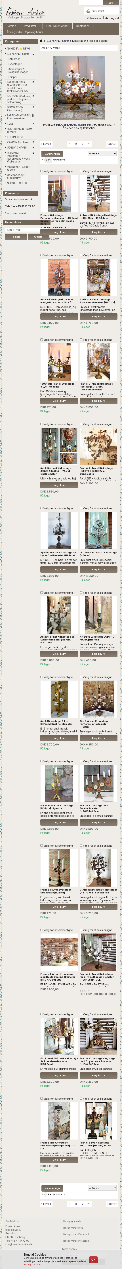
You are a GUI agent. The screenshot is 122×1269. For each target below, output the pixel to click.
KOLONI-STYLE (16, 137)
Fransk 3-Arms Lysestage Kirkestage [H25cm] (55, 891)
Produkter (30, 26)
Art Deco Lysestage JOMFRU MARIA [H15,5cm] (97, 638)
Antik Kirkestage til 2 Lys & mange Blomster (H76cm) (56, 301)
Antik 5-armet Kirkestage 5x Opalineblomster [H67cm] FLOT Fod (57, 639)
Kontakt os (83, 26)
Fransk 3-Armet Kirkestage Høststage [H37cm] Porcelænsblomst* (96, 386)
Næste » (112, 143)
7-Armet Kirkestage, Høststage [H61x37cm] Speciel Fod (98, 891)
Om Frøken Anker (57, 26)
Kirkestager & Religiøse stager (18, 70)
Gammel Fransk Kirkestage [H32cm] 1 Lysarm (56, 807)
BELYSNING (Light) (18, 53)
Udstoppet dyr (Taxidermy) (15, 176)
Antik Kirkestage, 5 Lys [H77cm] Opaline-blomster (56, 722)
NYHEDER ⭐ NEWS (19, 48)
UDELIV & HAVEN (17, 147)
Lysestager (15, 63)
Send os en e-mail (15, 213)
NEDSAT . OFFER (17, 183)
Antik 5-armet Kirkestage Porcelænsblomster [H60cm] (97, 301)
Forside (11, 26)
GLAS (10, 123)
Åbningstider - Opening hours (25, 32)
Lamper (13, 77)
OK (93, 1259)
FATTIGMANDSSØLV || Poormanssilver (20, 117)
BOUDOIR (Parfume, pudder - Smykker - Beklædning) (19, 99)
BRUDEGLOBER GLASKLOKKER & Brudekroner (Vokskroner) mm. (17, 86)
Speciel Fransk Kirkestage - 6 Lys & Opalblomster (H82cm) (58, 554)
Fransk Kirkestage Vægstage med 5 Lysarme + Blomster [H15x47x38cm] (97, 1061)
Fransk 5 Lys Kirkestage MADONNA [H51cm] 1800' (95, 1144)
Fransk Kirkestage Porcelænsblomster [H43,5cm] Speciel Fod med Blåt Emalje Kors (59, 219)
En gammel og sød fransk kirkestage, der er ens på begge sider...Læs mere (55, 900)
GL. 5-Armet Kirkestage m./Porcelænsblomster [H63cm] (94, 724)
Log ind (112, 18)
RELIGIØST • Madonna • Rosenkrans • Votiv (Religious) (18, 157)
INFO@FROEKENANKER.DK (73, 125)
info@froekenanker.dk (18, 1244)
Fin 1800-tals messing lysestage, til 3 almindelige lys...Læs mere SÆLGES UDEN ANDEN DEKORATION (58, 395)
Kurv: (98, 10)
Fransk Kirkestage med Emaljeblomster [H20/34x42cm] (94, 808)
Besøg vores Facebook (76, 1234)
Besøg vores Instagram (76, 1240)
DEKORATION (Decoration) (15, 109)
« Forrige (46, 143)
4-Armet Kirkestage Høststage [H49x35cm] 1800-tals (98, 216)
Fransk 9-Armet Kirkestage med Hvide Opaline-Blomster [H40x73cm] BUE (57, 977)
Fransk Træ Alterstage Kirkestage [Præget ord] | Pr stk (57, 1145)
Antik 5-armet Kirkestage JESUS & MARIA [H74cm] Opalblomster (55, 471)
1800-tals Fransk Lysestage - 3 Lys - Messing (58, 385)
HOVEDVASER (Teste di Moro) (19, 130)
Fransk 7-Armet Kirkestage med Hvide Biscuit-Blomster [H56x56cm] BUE (97, 977)
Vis (43, 159)
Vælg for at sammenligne (58, 171)
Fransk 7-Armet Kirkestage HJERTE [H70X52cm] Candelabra (96, 471)
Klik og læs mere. (33, 1264)
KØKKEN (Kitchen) (18, 142)
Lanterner (14, 58)
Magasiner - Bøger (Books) (18, 168)
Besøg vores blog (73, 1227)
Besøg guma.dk (72, 1221)
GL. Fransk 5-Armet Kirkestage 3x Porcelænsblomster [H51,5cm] (59, 1061)
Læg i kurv (59, 232)
